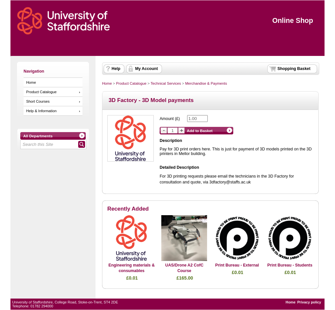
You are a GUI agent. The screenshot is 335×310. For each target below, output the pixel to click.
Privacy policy (309, 302)
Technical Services (165, 83)
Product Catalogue (41, 92)
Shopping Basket (293, 68)
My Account (146, 68)
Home (31, 82)
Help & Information (41, 111)
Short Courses (38, 101)
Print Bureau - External (237, 265)
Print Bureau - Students (289, 265)
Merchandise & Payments (206, 83)
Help (116, 68)
